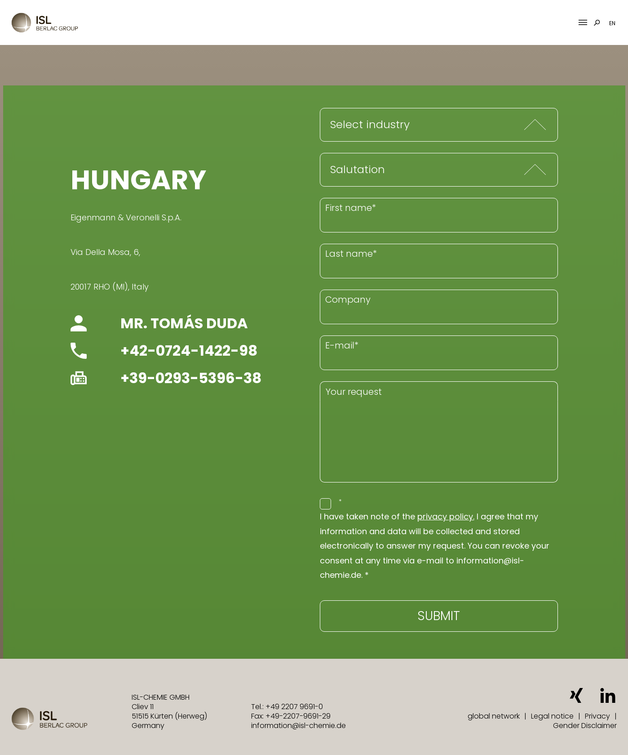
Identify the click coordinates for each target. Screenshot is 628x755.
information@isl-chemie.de (298, 725)
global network (494, 716)
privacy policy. (445, 516)
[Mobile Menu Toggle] (583, 23)
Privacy (597, 716)
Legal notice (552, 716)
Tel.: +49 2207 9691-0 (287, 706)
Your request (354, 391)
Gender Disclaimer (585, 725)
